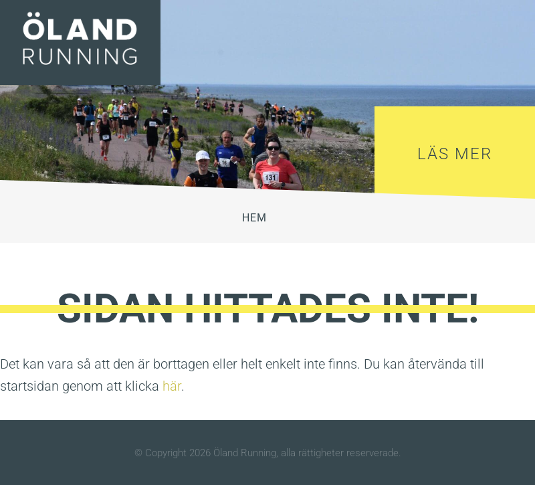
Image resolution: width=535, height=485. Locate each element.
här (172, 386)
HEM (255, 217)
